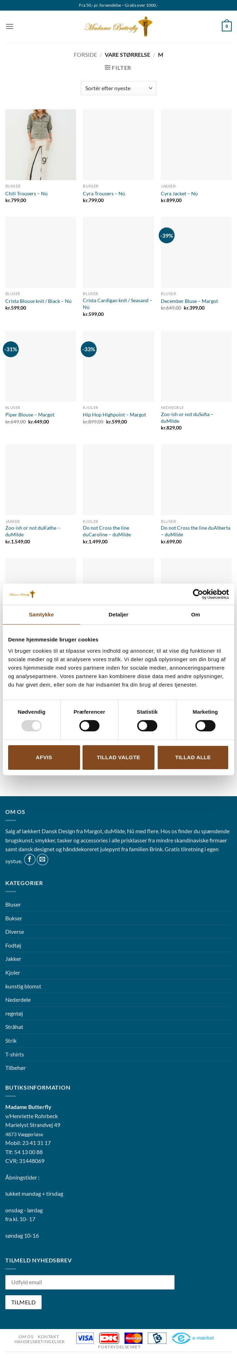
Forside (85, 54)
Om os (26, 1336)
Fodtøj (13, 945)
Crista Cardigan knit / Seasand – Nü (117, 303)
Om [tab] (195, 614)
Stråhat (14, 1026)
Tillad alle (193, 757)
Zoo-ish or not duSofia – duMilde (187, 417)
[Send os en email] (42, 859)
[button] (9, 26)
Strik (11, 1040)
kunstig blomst (23, 986)
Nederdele (18, 999)
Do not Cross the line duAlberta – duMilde (195, 531)
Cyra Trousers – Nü (104, 193)
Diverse (14, 931)
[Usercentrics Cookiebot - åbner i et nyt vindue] (198, 594)
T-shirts (14, 1054)
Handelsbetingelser (39, 1341)
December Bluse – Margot (189, 301)
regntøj (14, 1013)
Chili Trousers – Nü (26, 193)
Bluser (13, 904)
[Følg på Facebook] (30, 859)
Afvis (44, 757)
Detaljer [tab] (118, 614)
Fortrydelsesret (119, 1346)
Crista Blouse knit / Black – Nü (38, 301)
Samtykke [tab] (41, 614)
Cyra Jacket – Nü (179, 193)
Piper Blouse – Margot (29, 415)
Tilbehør (15, 1067)
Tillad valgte (118, 757)
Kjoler (12, 972)
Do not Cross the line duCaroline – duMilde (107, 531)
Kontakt (48, 1336)
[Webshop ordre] (118, 88)
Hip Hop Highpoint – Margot (114, 415)
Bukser (13, 918)
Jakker (13, 958)
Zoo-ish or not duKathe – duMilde (32, 531)
